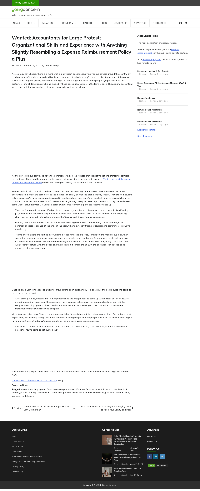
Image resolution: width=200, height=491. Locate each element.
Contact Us (17, 451)
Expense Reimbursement (89, 389)
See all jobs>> (144, 136)
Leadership (120, 23)
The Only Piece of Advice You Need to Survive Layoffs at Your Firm (128, 457)
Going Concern (109, 487)
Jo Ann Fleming (28, 392)
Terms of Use (18, 446)
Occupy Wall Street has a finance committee (81, 392)
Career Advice (18, 441)
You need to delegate (23, 396)
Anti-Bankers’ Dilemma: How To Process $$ (34, 380)
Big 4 (29, 23)
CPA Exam (67, 23)
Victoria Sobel (122, 392)
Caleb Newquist (53, 65)
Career (87, 23)
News (16, 23)
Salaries (47, 23)
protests (109, 392)
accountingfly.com (151, 59)
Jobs (104, 23)
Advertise (140, 23)
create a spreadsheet (64, 389)
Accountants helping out (33, 389)
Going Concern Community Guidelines (29, 461)
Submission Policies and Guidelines (27, 456)
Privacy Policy (18, 466)
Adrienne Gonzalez (121, 477)
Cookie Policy (18, 471)
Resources (159, 23)
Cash (49, 389)
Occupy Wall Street (47, 392)
